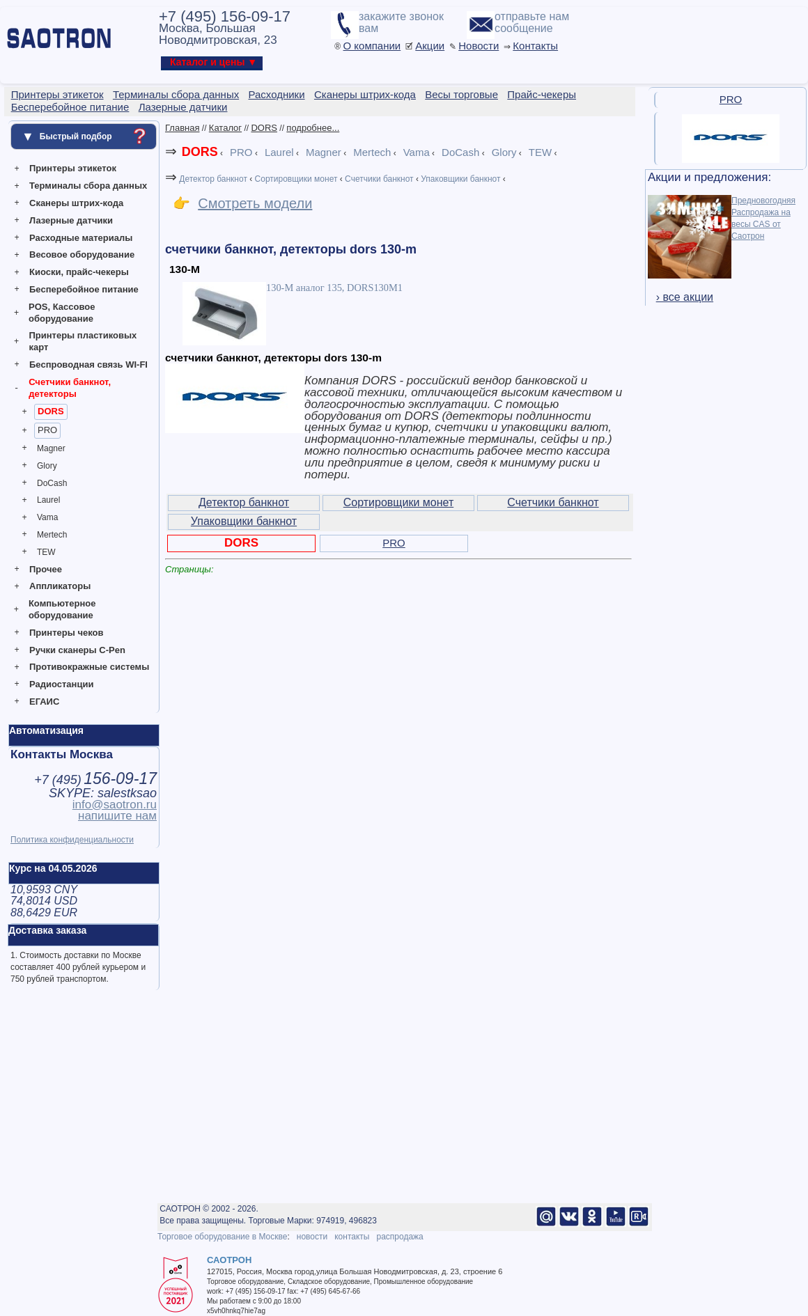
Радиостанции (61, 684)
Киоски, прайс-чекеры (79, 272)
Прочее (45, 569)
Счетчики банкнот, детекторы (70, 388)
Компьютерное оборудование (62, 609)
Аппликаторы (60, 586)
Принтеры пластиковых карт (83, 341)
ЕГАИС (44, 701)
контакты (351, 1236)
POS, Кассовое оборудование (62, 312)
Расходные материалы (80, 238)
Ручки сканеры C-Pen (77, 650)
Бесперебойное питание (84, 289)
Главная (182, 128)
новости (312, 1236)
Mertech (52, 535)
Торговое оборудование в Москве (222, 1236)
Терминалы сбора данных (88, 185)
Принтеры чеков (66, 632)
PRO (47, 430)
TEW (46, 552)
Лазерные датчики (71, 220)
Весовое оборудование (81, 254)
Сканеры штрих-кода (76, 203)
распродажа (399, 1236)
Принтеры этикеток (72, 168)
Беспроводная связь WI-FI (88, 364)
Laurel (48, 500)
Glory (47, 466)
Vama (47, 517)
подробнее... (312, 128)
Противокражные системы (89, 666)
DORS (51, 411)
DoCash (52, 483)
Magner (51, 448)
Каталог (225, 128)
